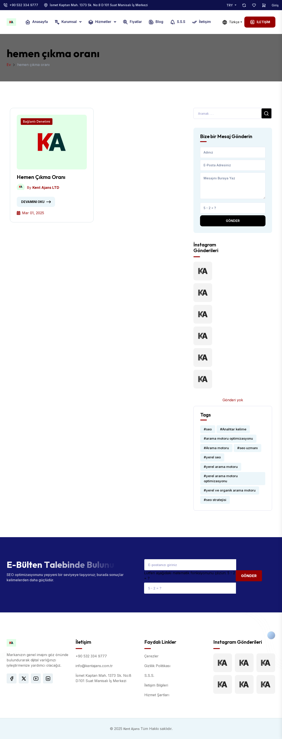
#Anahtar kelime (233, 429)
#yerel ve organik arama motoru (230, 490)
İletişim (201, 22)
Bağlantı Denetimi (36, 121)
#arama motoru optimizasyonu (228, 438)
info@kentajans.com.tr (94, 666)
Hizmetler (100, 22)
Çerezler (151, 656)
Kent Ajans (132, 729)
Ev (9, 64)
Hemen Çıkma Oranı (41, 177)
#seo (208, 429)
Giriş (275, 5)
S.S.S (177, 22)
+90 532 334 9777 (23, 5)
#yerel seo (212, 457)
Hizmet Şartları (156, 695)
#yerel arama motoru (221, 467)
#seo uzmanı (247, 448)
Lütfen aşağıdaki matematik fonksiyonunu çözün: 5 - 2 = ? (189, 575)
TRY (230, 5)
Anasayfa (36, 22)
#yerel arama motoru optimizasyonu (221, 478)
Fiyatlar (132, 22)
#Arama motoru (216, 448)
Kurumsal (66, 22)
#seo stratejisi (215, 500)
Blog (155, 22)
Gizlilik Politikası (157, 666)
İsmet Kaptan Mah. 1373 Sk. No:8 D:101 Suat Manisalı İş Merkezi (99, 5)
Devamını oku (33, 202)
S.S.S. (149, 675)
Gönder (233, 221)
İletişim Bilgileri (156, 685)
